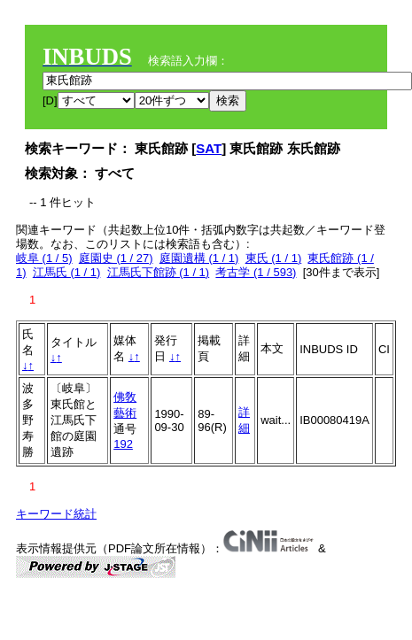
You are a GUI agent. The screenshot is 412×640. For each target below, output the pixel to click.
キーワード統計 (56, 513)
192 (123, 444)
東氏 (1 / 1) (273, 258)
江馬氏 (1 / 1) (67, 272)
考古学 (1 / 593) (255, 272)
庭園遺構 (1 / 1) (199, 258)
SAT (209, 148)
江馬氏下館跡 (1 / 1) (158, 272)
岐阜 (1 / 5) (44, 258)
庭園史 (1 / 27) (116, 258)
